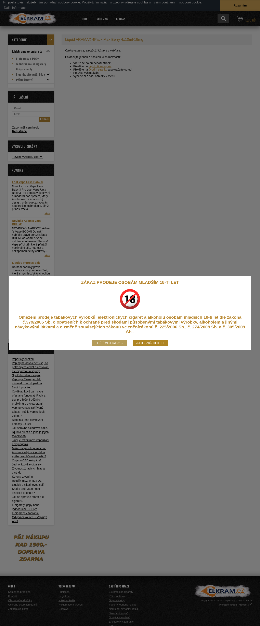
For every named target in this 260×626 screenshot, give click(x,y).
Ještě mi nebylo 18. (110, 343)
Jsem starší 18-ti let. (150, 343)
